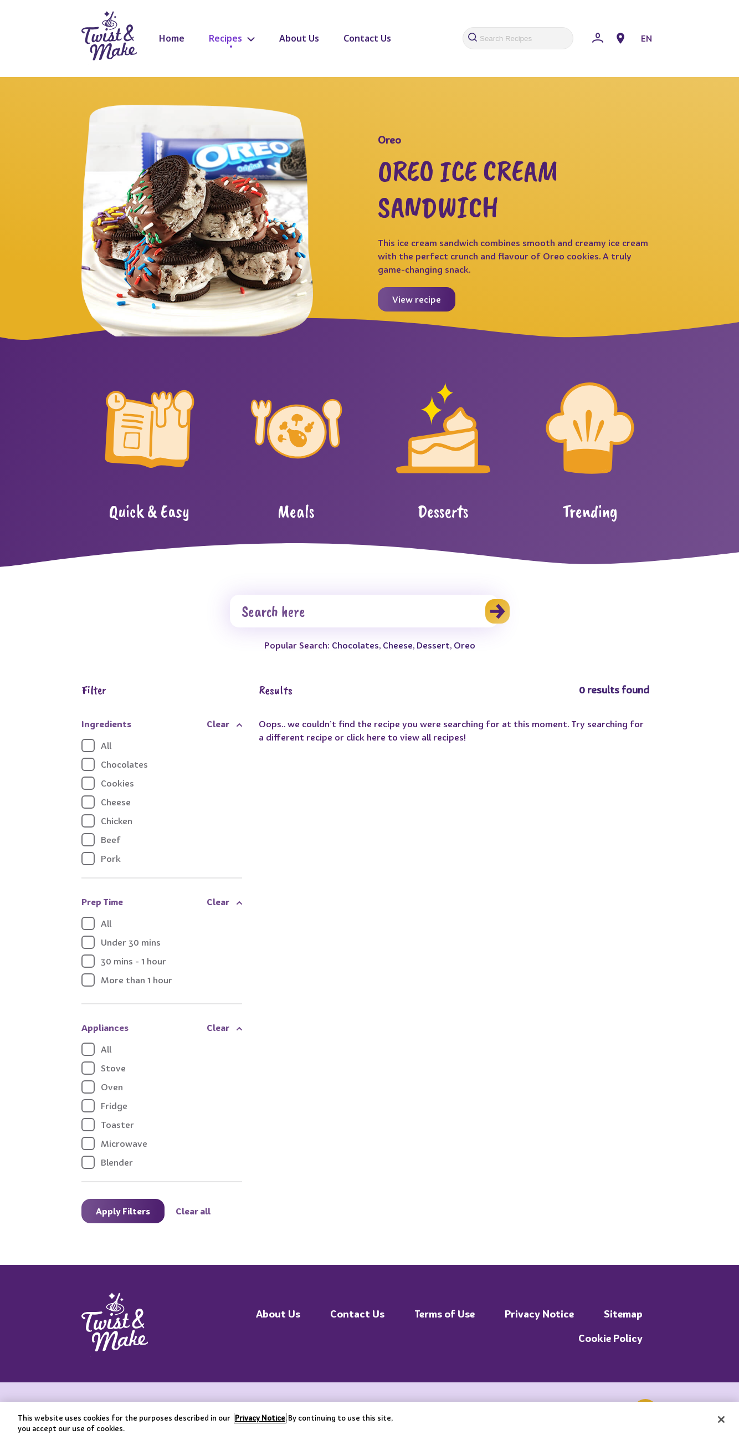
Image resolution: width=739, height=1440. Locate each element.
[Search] (364, 611)
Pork (101, 858)
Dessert (433, 645)
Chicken (106, 821)
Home (171, 38)
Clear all (193, 1211)
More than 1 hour (126, 980)
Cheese (398, 645)
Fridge (104, 1105)
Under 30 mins (121, 942)
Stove (103, 1068)
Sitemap (623, 1314)
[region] (369, 1421)
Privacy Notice (539, 1314)
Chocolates (355, 645)
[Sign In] (597, 38)
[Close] (721, 1419)
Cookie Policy (610, 1338)
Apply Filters (123, 1211)
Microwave (114, 1143)
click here (366, 737)
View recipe (416, 299)
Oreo (464, 645)
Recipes (232, 38)
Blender (107, 1162)
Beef (101, 839)
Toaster (107, 1124)
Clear (218, 723)
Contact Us (367, 38)
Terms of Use (444, 1314)
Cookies (107, 783)
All (96, 745)
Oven (102, 1087)
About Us (299, 38)
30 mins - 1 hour (123, 961)
